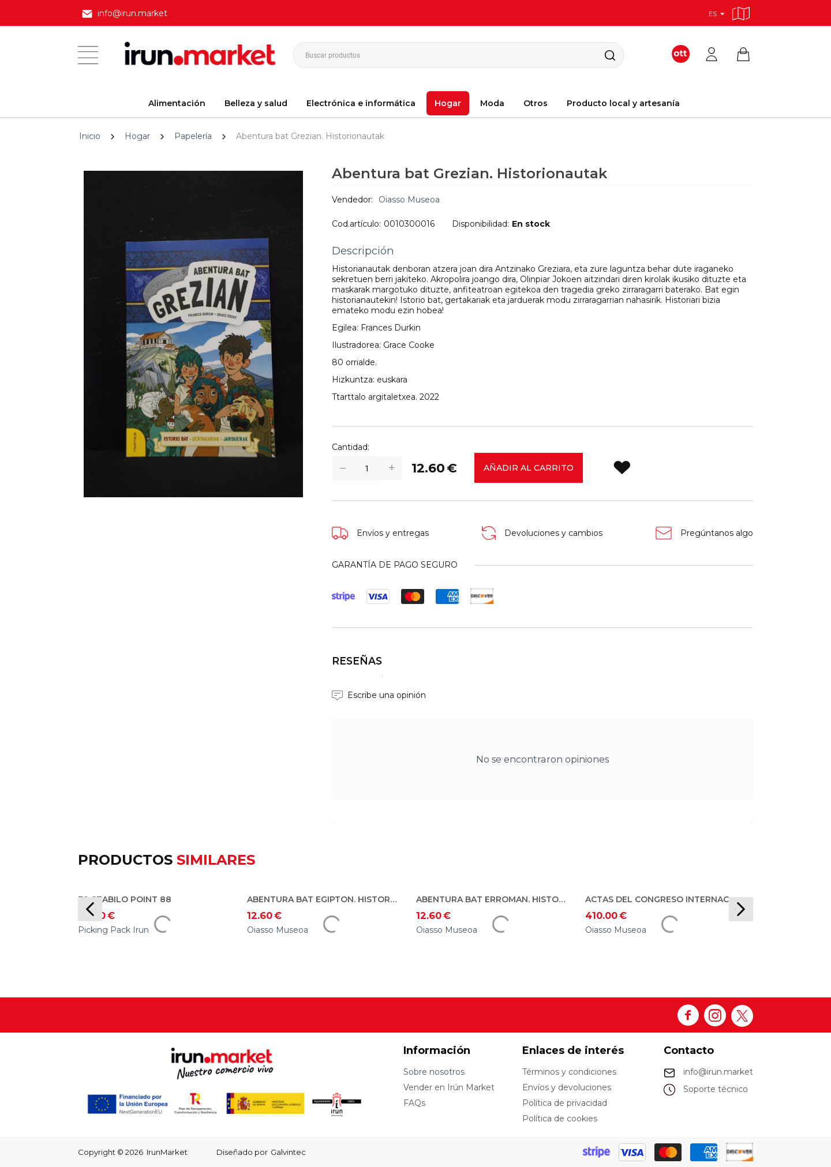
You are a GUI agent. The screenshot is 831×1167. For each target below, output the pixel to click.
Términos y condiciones (569, 1072)
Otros (535, 103)
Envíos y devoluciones (566, 1087)
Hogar (448, 103)
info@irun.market (718, 1072)
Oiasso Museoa (409, 199)
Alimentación (176, 103)
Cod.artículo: (356, 224)
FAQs (414, 1103)
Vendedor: (352, 199)
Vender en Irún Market (449, 1087)
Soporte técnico (715, 1089)
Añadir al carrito (529, 468)
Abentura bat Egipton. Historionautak (323, 899)
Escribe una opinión (386, 695)
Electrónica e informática (360, 103)
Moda (492, 103)
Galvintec (288, 1152)
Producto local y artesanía (623, 103)
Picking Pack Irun (113, 930)
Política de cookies (559, 1118)
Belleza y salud (255, 103)
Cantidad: (350, 447)
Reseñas (357, 661)
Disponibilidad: (480, 224)
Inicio (89, 136)
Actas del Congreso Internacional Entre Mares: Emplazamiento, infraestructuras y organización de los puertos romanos (661, 899)
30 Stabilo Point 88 (124, 899)
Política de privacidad (564, 1103)
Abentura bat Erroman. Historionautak (492, 899)
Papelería (193, 136)
